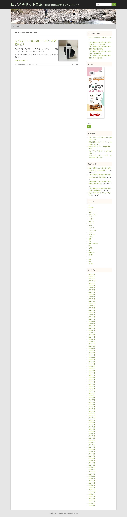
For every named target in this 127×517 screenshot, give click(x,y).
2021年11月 (92, 303)
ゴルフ (91, 212)
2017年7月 (92, 375)
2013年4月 (92, 481)
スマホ (91, 216)
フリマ (91, 232)
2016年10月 (92, 395)
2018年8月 (92, 350)
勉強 (90, 241)
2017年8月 (92, 373)
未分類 (91, 255)
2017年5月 (92, 380)
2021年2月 (92, 323)
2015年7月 (92, 424)
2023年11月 (92, 276)
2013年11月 (92, 469)
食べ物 (91, 264)
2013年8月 (92, 476)
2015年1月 (92, 438)
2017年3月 (92, 384)
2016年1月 (92, 411)
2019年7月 (92, 335)
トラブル (38, 64)
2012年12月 (92, 490)
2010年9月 (92, 505)
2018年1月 (92, 364)
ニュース (91, 221)
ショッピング (92, 214)
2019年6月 (92, 337)
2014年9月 (92, 447)
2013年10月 (92, 472)
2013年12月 (92, 467)
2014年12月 (92, 440)
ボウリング (92, 234)
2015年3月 (92, 433)
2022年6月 (92, 287)
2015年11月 (92, 415)
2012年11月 (92, 492)
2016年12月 (92, 391)
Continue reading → (21, 60)
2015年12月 (92, 413)
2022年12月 (92, 281)
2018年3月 (92, 359)
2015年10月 (92, 418)
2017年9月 (92, 371)
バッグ (91, 225)
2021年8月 (92, 310)
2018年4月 (92, 357)
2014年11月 (92, 442)
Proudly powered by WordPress (57, 513)
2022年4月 (92, 292)
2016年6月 (92, 402)
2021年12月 (92, 301)
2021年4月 (92, 319)
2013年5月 (92, 478)
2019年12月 (92, 332)
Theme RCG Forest (72, 513)
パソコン (91, 223)
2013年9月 (92, 474)
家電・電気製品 (93, 243)
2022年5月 (92, 290)
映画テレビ (92, 252)
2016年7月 (92, 400)
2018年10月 (92, 346)
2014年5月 (92, 456)
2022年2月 (92, 296)
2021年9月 (92, 308)
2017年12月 (92, 366)
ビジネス (91, 228)
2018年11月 (92, 344)
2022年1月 (92, 299)
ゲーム (33, 64)
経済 (90, 259)
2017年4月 (92, 382)
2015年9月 (92, 420)
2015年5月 (92, 429)
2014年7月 (92, 451)
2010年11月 (92, 501)
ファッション (92, 230)
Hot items (91, 207)
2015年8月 (92, 422)
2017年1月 (92, 388)
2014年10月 (92, 445)
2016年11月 (92, 393)
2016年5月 (92, 404)
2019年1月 (92, 339)
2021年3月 (92, 321)
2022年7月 (92, 285)
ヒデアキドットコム (27, 4)
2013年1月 (92, 487)
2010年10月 (92, 503)
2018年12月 (92, 341)
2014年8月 (92, 449)
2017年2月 (92, 386)
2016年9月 (92, 397)
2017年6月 (92, 377)
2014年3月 (92, 460)
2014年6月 (92, 454)
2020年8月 (92, 328)
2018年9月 (92, 348)
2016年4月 (92, 406)
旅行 (90, 250)
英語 (90, 261)
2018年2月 (92, 362)
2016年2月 (92, 409)
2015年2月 (92, 436)
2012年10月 (92, 494)
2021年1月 (92, 326)
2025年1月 (92, 274)
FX (89, 205)
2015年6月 (92, 427)
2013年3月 (92, 483)
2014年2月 (92, 463)
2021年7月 (92, 312)
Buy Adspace (16, 26)
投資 (90, 246)
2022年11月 (92, 283)
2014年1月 (92, 465)
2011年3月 (92, 496)
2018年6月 (92, 355)
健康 (90, 239)
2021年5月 (92, 317)
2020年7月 (92, 330)
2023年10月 (92, 278)
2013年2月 (92, 485)
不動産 (91, 237)
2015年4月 (92, 431)
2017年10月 (92, 368)
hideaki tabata (26, 64)
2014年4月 (92, 458)
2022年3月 (92, 294)
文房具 (91, 248)
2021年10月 (92, 305)
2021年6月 (92, 314)
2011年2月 (92, 499)
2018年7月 (92, 353)
